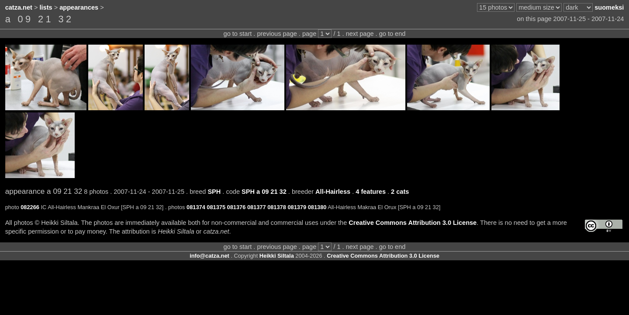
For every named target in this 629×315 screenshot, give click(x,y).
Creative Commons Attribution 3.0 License (413, 222)
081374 (196, 207)
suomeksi (609, 7)
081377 (256, 207)
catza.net (18, 7)
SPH (214, 191)
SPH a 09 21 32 (264, 191)
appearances (78, 7)
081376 (236, 207)
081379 (296, 207)
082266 (30, 207)
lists (46, 7)
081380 (317, 207)
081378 (276, 207)
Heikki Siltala (276, 255)
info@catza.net (209, 255)
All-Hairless (332, 191)
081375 (216, 207)
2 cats (400, 191)
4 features (371, 191)
